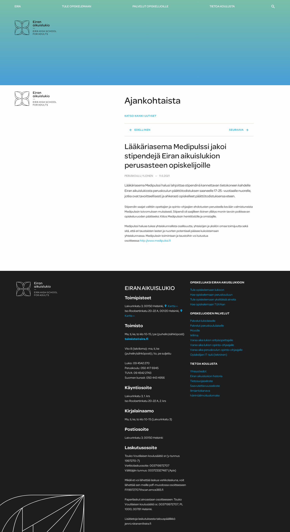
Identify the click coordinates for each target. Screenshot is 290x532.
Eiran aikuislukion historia (206, 376)
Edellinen (142, 130)
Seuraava (236, 130)
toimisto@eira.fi (136, 339)
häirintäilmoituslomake (205, 395)
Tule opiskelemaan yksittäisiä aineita (213, 299)
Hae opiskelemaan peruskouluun (211, 294)
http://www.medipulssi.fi (155, 240)
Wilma (194, 335)
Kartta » (171, 306)
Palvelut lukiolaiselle (202, 320)
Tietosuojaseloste (201, 381)
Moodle (195, 330)
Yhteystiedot (198, 371)
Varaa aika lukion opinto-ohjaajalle (212, 345)
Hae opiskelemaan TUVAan (207, 304)
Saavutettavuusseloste (205, 386)
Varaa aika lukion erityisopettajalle (211, 340)
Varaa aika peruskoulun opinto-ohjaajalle (216, 350)
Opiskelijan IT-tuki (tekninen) (208, 354)
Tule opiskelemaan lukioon (207, 289)
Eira (18, 6)
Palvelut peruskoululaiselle (207, 325)
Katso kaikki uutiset (141, 116)
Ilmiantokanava (200, 390)
